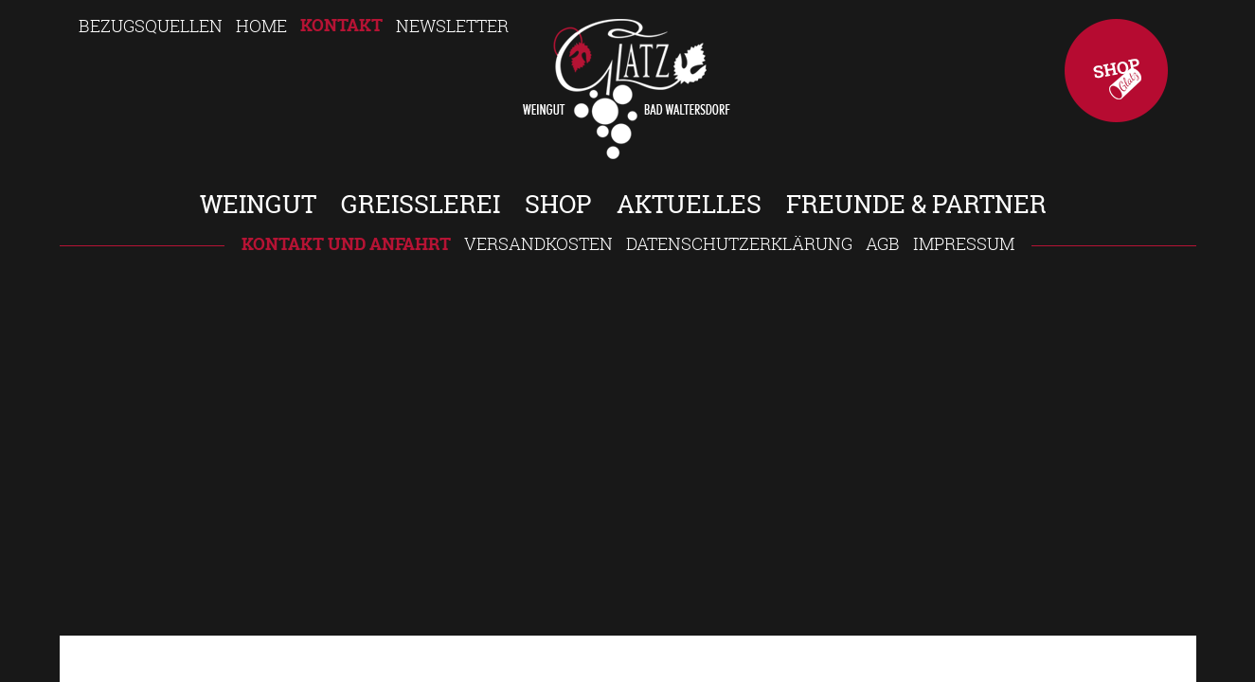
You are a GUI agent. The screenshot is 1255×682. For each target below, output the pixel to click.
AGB (883, 243)
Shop (1116, 70)
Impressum (963, 243)
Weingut (258, 204)
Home (261, 25)
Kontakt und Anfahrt (346, 244)
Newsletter (452, 25)
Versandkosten (538, 243)
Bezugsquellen (151, 25)
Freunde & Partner (916, 204)
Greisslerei (420, 204)
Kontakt (341, 25)
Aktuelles (689, 204)
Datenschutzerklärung (739, 243)
